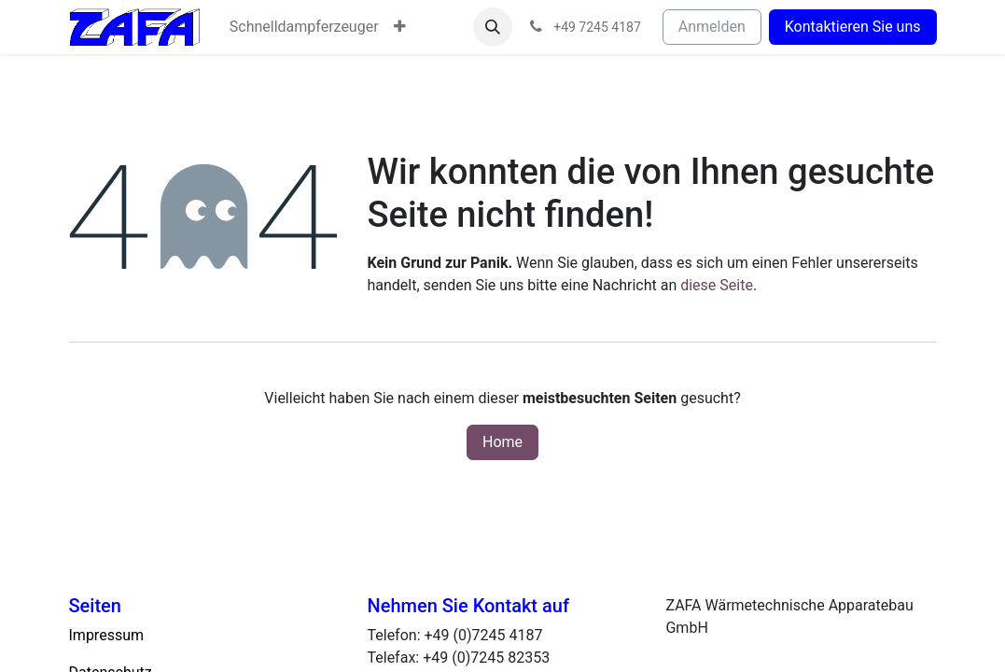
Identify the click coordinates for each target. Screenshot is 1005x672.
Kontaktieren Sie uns (853, 26)
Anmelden (712, 26)
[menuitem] (304, 27)
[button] (492, 27)
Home (502, 442)
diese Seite (716, 285)
